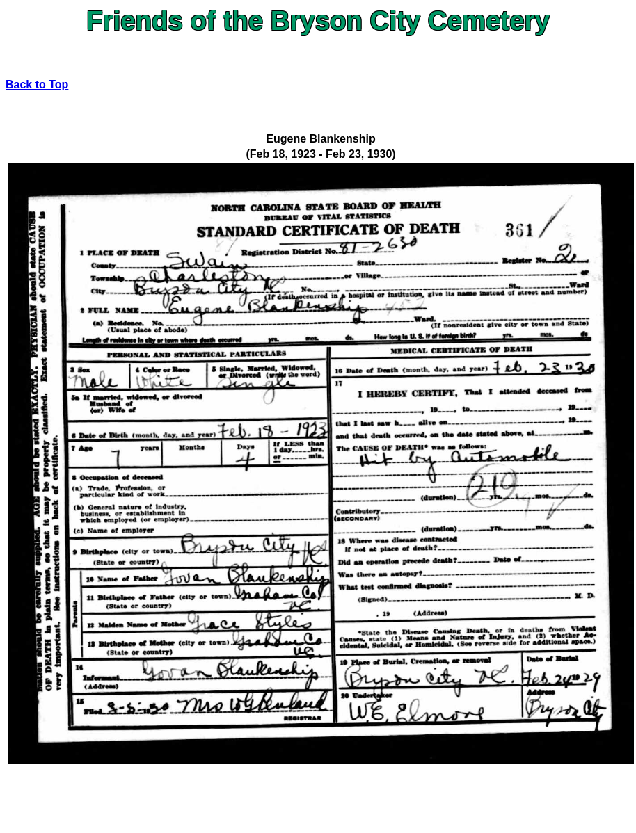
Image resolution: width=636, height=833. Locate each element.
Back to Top (37, 84)
